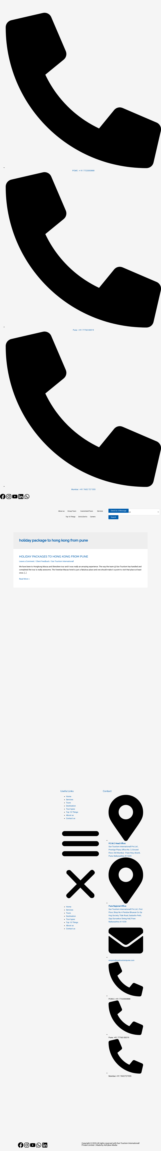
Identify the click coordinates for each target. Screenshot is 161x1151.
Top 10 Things (74, 517)
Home (68, 796)
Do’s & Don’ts (88, 517)
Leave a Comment (26, 561)
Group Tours (75, 511)
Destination (71, 806)
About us (64, 511)
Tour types (70, 809)
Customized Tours (92, 511)
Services (62, 517)
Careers (99, 517)
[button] (80, 864)
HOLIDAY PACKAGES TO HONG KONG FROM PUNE (53, 556)
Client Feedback (43, 561)
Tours (68, 803)
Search (113, 517)
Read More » (24, 578)
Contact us (70, 818)
